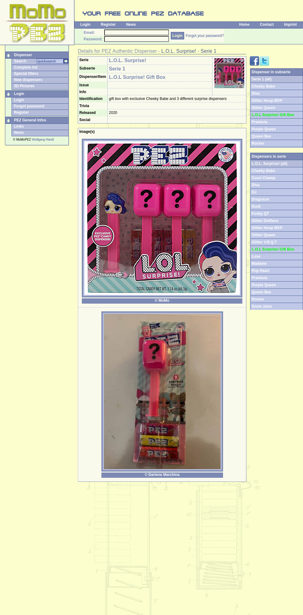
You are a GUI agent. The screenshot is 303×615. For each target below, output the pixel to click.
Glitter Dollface (265, 221)
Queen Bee (261, 136)
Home (244, 24)
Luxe (256, 256)
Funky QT (260, 213)
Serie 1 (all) (262, 79)
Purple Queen (264, 129)
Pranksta (260, 122)
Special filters (26, 73)
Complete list (25, 67)
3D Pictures (24, 86)
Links (19, 126)
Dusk (256, 206)
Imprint (290, 24)
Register (108, 24)
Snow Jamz (262, 306)
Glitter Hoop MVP (267, 100)
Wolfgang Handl (43, 139)
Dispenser (23, 55)
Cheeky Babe (263, 86)
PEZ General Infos (30, 120)
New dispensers (28, 80)
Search (20, 61)
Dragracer (260, 199)
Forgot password (29, 106)
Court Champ (263, 178)
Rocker (258, 143)
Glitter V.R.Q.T (264, 242)
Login (85, 24)
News (131, 24)
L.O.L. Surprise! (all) (269, 163)
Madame (259, 263)
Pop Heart (260, 271)
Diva (255, 93)
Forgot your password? (205, 36)
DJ (254, 192)
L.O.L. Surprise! (178, 51)
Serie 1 (209, 51)
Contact (267, 24)
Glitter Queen (263, 108)
